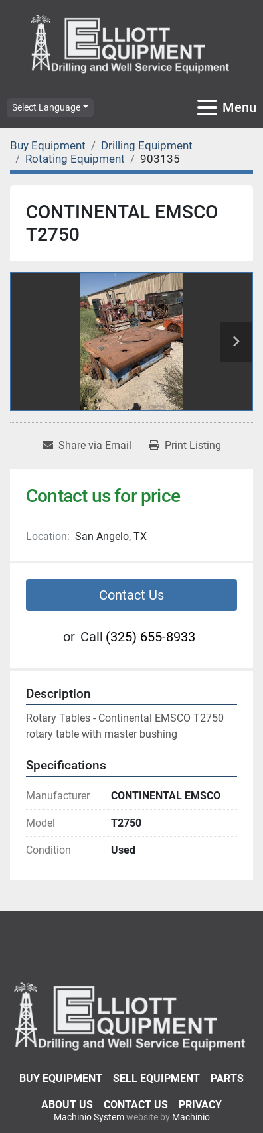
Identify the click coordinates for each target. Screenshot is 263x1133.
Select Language (46, 107)
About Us (67, 1105)
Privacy (200, 1105)
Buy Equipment (60, 1078)
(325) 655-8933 (150, 637)
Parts (227, 1078)
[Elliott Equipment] (131, 1015)
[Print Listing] (185, 445)
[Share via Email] (87, 445)
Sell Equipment (156, 1078)
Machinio (191, 1117)
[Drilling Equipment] (147, 145)
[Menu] (207, 107)
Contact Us (131, 595)
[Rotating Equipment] (75, 158)
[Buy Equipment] (48, 145)
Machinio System (89, 1117)
